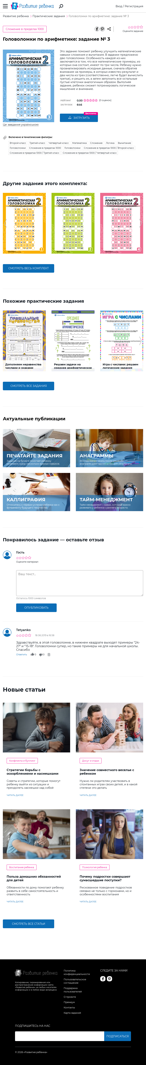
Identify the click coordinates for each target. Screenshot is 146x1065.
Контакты (69, 1007)
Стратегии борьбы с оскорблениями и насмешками (32, 771)
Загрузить (79, 118)
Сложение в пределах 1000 (25, 29)
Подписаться (117, 1036)
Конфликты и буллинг (22, 760)
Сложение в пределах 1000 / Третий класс (34, 152)
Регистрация (134, 6)
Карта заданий (72, 1012)
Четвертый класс (59, 143)
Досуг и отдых (90, 760)
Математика (79, 143)
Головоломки (18, 147)
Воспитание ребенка (21, 867)
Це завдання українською (21, 124)
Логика (110, 143)
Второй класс (18, 143)
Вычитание (124, 143)
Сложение (96, 143)
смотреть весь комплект (28, 268)
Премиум (69, 1002)
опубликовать (36, 607)
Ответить (21, 654)
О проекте (70, 996)
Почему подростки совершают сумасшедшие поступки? (105, 878)
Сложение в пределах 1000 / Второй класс (109, 147)
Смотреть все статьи (28, 924)
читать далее (15, 795)
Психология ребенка (94, 867)
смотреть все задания (28, 386)
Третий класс (37, 143)
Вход (119, 6)
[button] (5, 223)
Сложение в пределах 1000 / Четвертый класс (90, 152)
